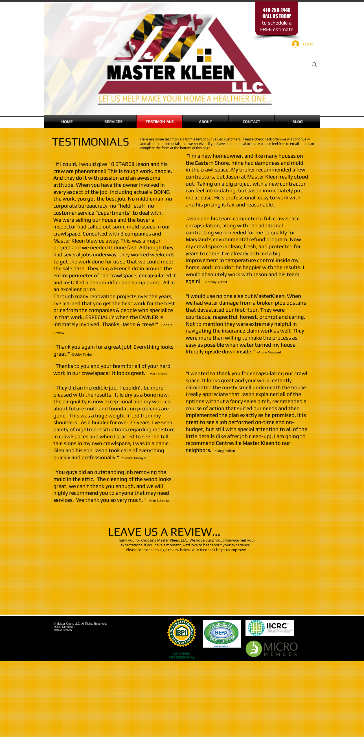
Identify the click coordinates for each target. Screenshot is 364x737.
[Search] (314, 65)
